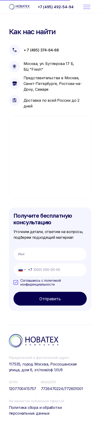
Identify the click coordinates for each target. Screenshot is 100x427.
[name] (50, 254)
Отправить (50, 298)
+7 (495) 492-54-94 (56, 7)
